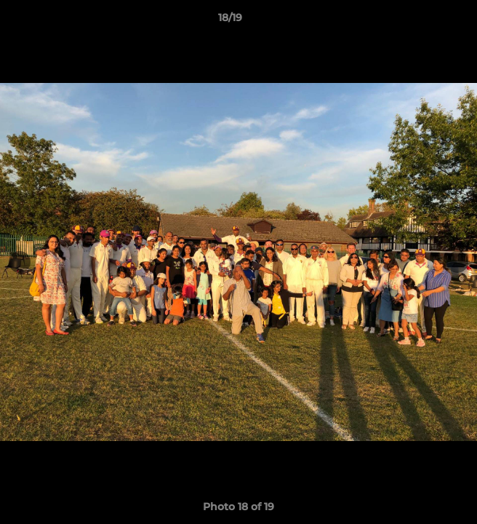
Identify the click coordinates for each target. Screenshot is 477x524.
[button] (424, 21)
